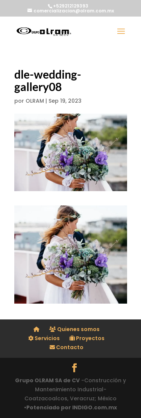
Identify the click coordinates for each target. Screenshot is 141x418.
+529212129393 (70, 6)
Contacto (66, 347)
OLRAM (35, 101)
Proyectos (87, 338)
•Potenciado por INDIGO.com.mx (70, 407)
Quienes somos (74, 329)
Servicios (44, 338)
